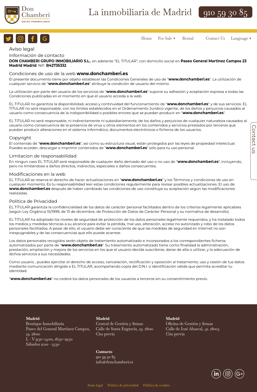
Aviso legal (95, 385)
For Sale (166, 38)
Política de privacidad (123, 385)
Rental (188, 38)
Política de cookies (156, 385)
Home (146, 38)
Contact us (215, 38)
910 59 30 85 (225, 12)
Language (241, 38)
